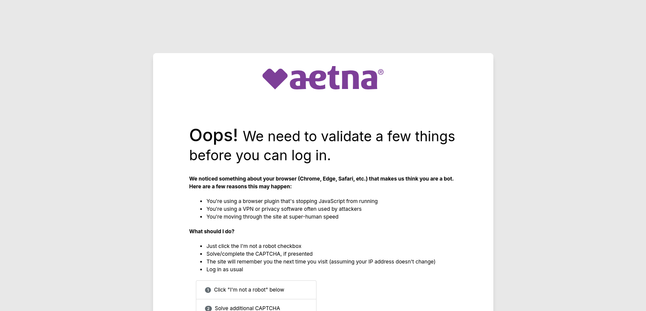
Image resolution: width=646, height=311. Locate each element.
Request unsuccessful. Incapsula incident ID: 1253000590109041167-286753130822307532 (323, 155)
